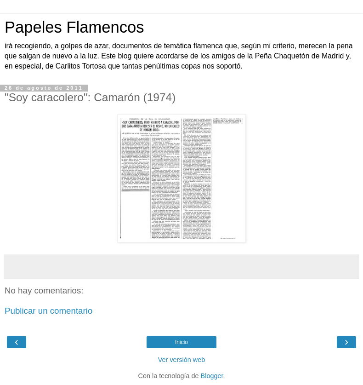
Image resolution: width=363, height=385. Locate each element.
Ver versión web (181, 359)
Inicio (181, 342)
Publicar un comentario (48, 311)
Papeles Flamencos (74, 27)
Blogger (212, 375)
